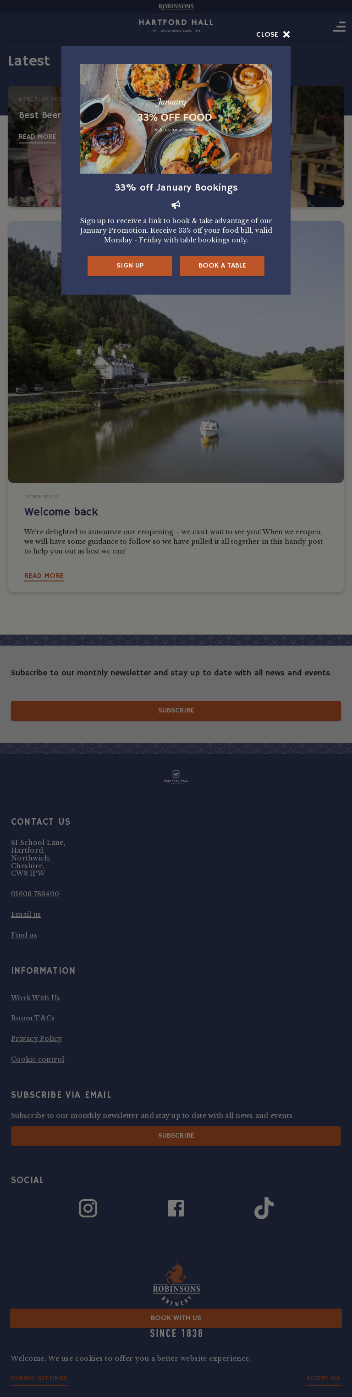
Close (273, 34)
